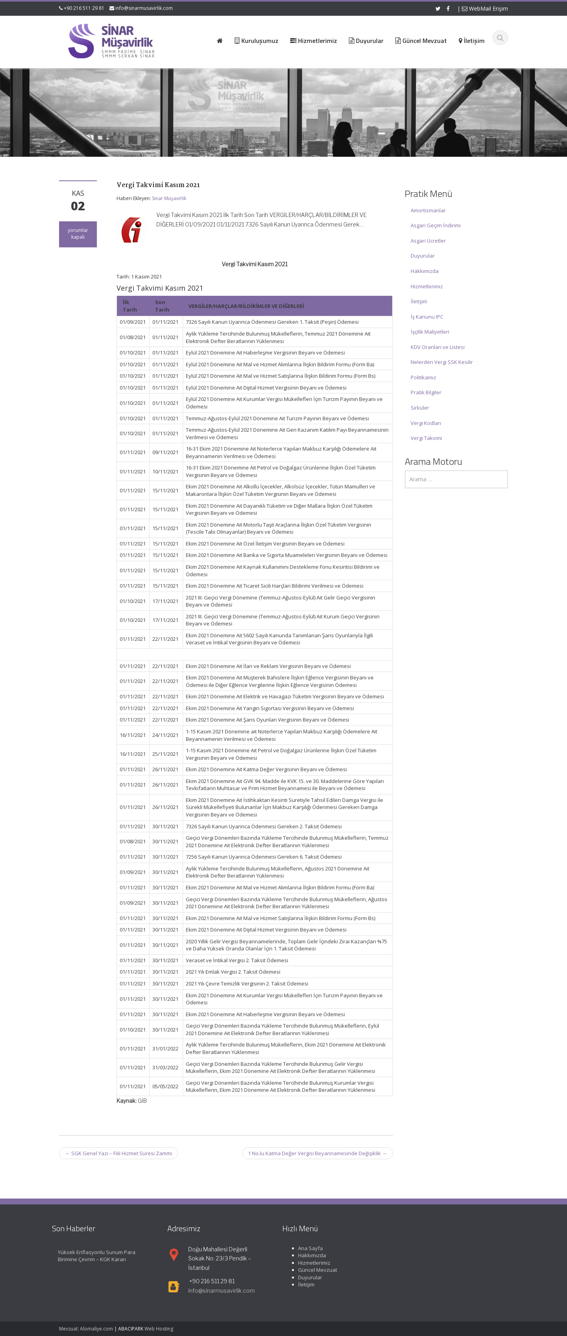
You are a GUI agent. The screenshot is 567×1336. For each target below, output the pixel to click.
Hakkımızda (425, 271)
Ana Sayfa (304, 1248)
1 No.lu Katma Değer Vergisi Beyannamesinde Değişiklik (317, 1153)
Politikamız (423, 377)
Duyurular (423, 255)
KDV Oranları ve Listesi (438, 347)
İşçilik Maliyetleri (430, 331)
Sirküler (420, 407)
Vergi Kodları (426, 423)
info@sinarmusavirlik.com (144, 8)
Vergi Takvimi (426, 438)
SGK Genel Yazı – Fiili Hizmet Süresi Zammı (118, 1153)
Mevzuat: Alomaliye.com (86, 1328)
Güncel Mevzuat (311, 1269)
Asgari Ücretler (428, 240)
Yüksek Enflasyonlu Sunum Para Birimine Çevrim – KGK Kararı (90, 1256)
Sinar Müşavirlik (169, 198)
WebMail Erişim (485, 8)
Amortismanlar (428, 210)
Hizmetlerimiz (427, 286)
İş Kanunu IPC (427, 316)
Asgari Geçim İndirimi (436, 225)
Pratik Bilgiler (426, 392)
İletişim (419, 301)
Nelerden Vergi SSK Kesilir (442, 362)
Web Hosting (159, 1328)
